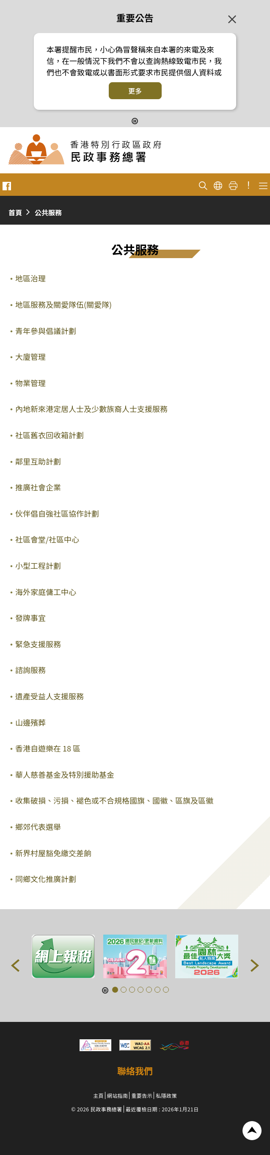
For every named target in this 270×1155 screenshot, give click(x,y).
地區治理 (30, 278)
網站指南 (117, 1095)
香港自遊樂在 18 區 (47, 748)
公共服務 (48, 212)
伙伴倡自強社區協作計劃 (57, 513)
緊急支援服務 (38, 643)
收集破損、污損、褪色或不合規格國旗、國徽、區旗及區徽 (114, 800)
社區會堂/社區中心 (47, 539)
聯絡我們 (135, 1070)
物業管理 (30, 382)
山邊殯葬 (30, 722)
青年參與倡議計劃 (45, 330)
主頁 (98, 1095)
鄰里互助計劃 (38, 461)
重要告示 (141, 1095)
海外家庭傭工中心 (45, 591)
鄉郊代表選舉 (38, 826)
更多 (135, 91)
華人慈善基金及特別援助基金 (64, 774)
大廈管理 (30, 356)
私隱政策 (166, 1095)
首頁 (15, 212)
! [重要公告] (248, 185)
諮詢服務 (30, 669)
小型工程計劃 (38, 565)
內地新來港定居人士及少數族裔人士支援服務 (91, 408)
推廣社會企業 (38, 487)
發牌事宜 (30, 617)
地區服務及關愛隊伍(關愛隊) (63, 304)
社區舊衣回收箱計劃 (49, 434)
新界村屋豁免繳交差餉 (53, 852)
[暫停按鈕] (135, 120)
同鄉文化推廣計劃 (45, 878)
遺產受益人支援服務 (49, 695)
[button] (15, 965)
